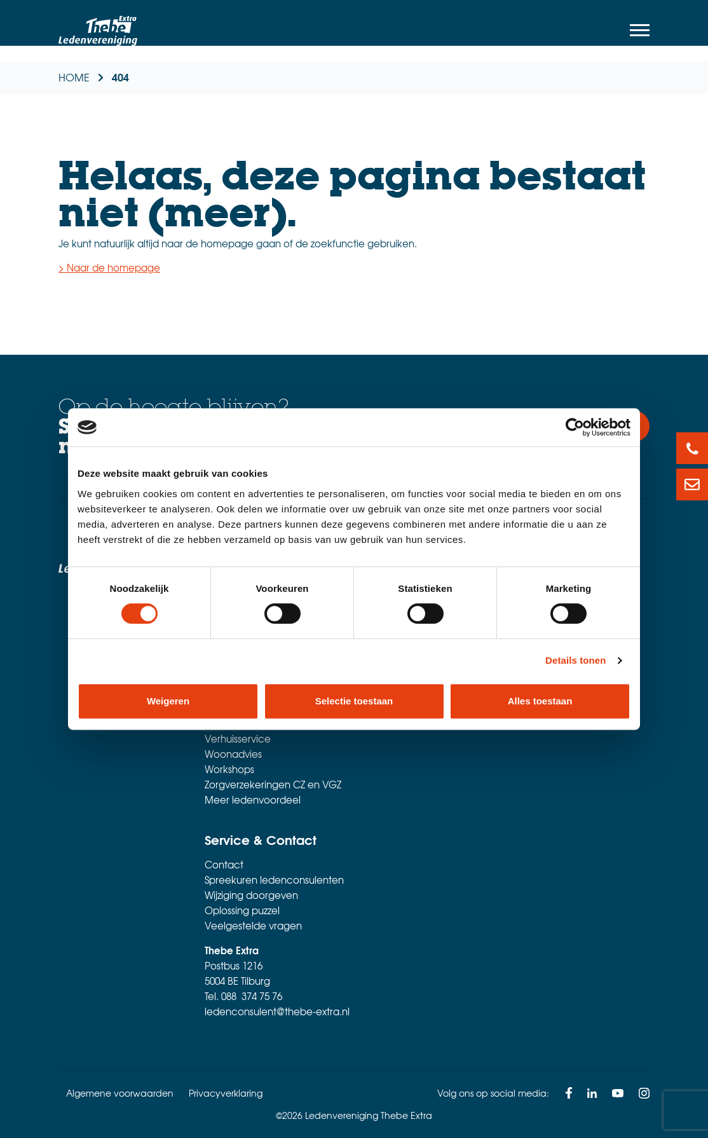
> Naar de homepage (109, 268)
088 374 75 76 (251, 996)
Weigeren (168, 701)
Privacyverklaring (225, 1093)
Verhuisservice (238, 739)
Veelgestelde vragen (253, 926)
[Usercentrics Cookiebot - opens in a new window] (574, 427)
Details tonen (575, 660)
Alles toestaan (540, 701)
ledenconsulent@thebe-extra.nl (277, 1011)
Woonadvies (233, 754)
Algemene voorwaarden (120, 1093)
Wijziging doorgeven (251, 895)
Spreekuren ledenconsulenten (274, 880)
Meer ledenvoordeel (253, 800)
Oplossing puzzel (242, 910)
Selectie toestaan (354, 701)
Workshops (229, 769)
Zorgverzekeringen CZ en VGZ (273, 785)
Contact (224, 865)
